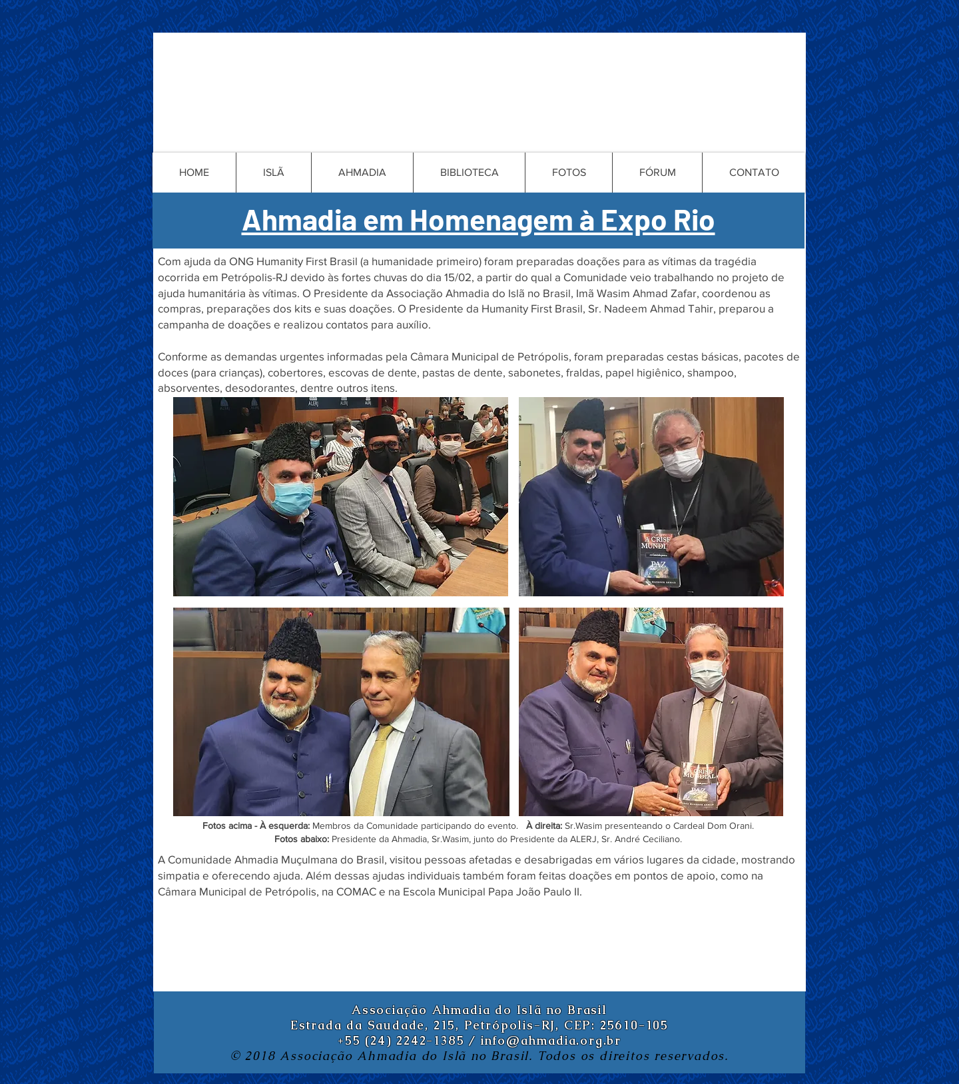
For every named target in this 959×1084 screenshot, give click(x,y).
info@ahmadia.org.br (551, 1040)
